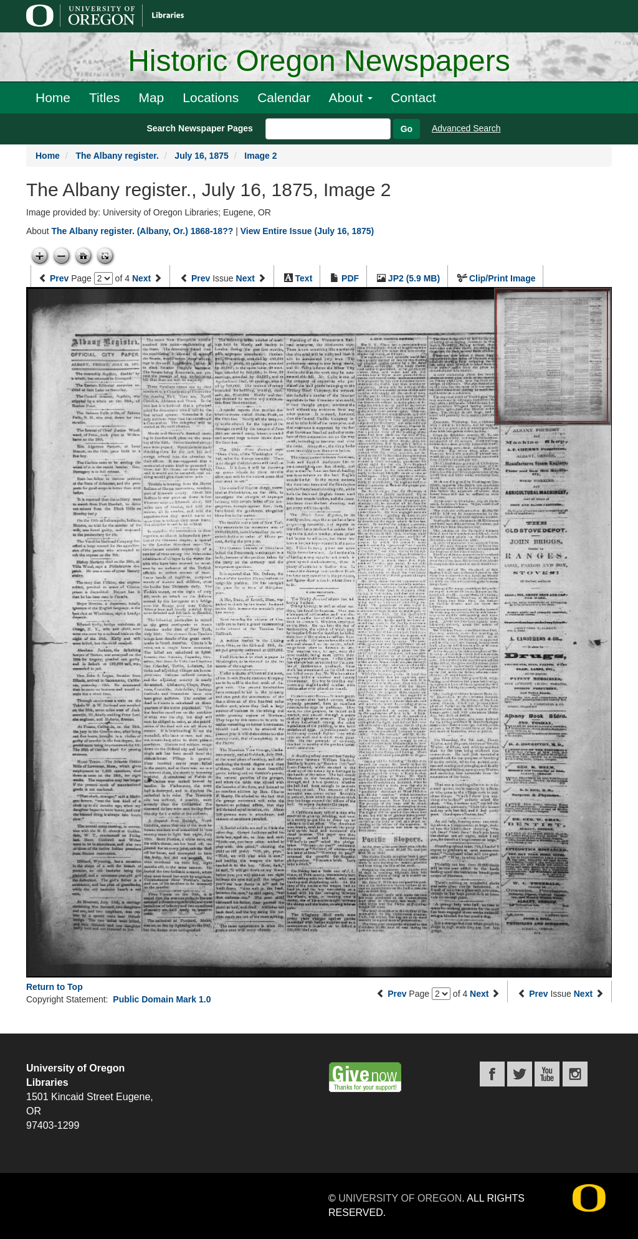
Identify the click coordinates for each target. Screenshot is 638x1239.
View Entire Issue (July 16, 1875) (307, 231)
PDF (350, 278)
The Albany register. (116, 156)
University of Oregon (400, 1198)
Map (151, 97)
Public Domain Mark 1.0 (162, 999)
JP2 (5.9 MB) (414, 278)
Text (304, 278)
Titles (104, 97)
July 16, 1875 (201, 156)
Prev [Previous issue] (200, 278)
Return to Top (54, 987)
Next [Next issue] (245, 278)
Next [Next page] (141, 278)
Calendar (283, 97)
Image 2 (260, 156)
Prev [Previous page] (59, 278)
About (350, 97)
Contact (413, 97)
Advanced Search (466, 128)
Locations (211, 97)
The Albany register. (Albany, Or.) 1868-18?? (142, 231)
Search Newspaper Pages (199, 128)
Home (53, 97)
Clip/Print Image (502, 278)
